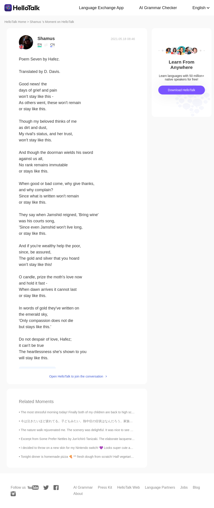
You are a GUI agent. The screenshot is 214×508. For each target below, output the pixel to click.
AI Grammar (83, 487)
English (199, 8)
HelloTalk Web (128, 487)
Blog (196, 487)
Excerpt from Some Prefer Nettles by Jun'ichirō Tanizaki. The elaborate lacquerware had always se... (90, 439)
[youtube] (33, 487)
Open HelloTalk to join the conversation (76, 376)
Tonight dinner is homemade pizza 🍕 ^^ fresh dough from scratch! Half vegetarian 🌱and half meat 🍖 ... (93, 456)
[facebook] (56, 487)
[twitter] (46, 487)
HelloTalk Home (15, 22)
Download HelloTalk (181, 90)
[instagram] (13, 493)
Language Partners (160, 487)
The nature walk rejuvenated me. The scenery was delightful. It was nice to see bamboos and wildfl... (90, 430)
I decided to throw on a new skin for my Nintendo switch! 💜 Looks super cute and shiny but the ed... (90, 448)
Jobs (184, 487)
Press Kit (105, 487)
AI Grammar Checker (158, 8)
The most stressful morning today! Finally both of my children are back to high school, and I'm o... (88, 412)
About (78, 494)
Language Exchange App (101, 8)
